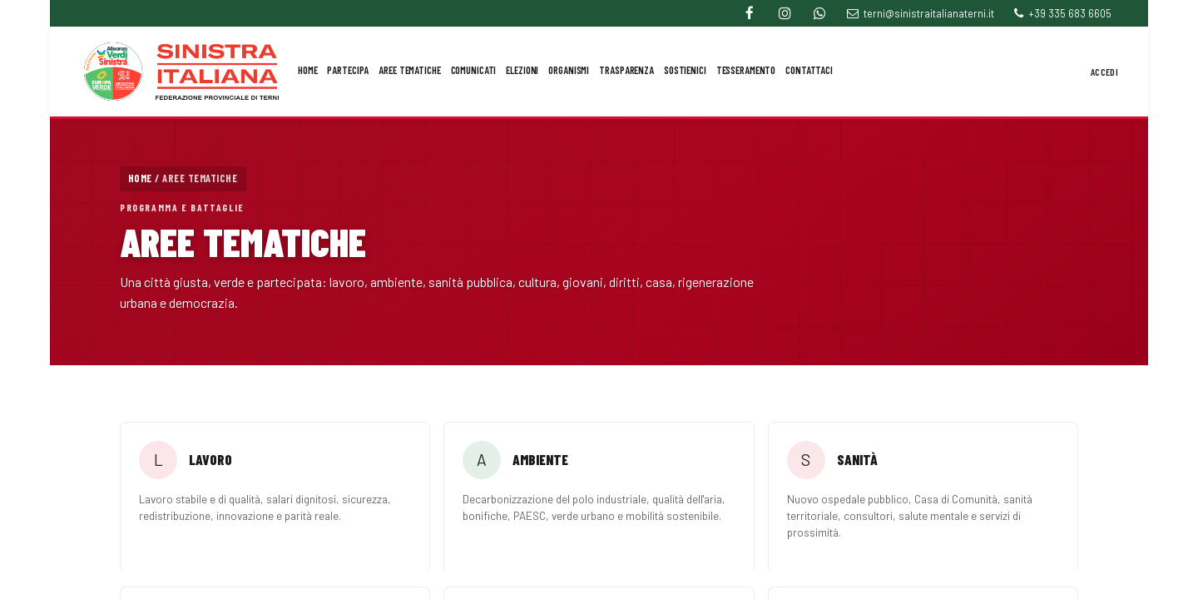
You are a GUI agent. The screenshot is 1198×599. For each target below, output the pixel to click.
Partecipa (348, 70)
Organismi (568, 70)
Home (308, 70)
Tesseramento (746, 70)
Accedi (1104, 71)
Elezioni (522, 70)
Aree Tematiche (409, 70)
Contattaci (809, 70)
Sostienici (685, 70)
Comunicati (474, 70)
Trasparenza (626, 70)
